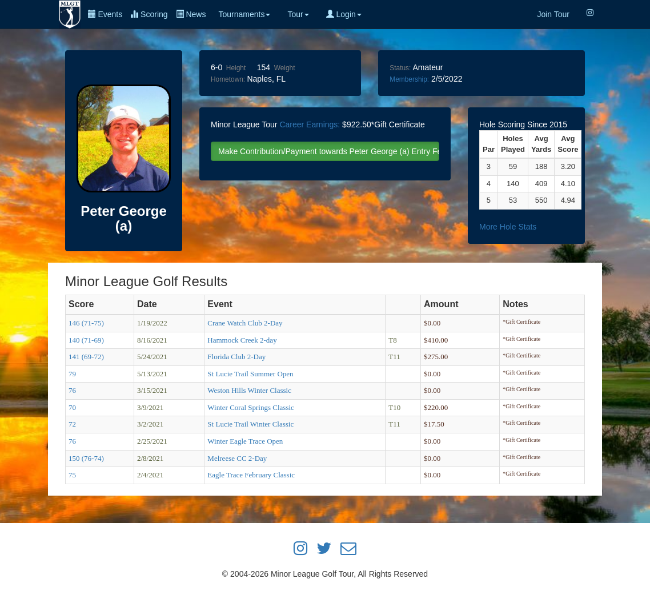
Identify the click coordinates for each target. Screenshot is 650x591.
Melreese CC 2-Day (237, 458)
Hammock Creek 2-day (241, 340)
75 (72, 475)
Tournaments (244, 14)
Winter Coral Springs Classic (250, 407)
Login (344, 14)
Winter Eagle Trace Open (245, 441)
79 (72, 373)
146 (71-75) (86, 323)
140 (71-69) (86, 340)
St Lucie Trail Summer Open (250, 373)
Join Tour (553, 14)
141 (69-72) (86, 356)
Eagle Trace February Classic (251, 475)
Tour (297, 14)
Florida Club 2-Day (236, 356)
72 (72, 424)
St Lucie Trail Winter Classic (250, 424)
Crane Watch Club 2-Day (244, 323)
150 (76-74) (86, 458)
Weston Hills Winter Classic (249, 390)
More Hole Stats (507, 226)
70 (72, 407)
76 (72, 390)
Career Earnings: (309, 124)
